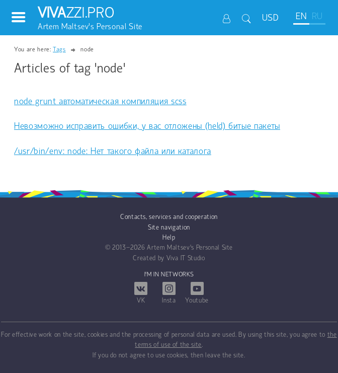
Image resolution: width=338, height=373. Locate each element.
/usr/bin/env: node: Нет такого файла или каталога (112, 152)
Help (169, 238)
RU (317, 17)
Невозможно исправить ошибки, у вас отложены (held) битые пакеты (147, 126)
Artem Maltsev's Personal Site (190, 248)
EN (301, 17)
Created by (148, 258)
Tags (59, 49)
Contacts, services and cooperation (169, 217)
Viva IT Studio (185, 258)
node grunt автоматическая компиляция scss (100, 102)
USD (270, 18)
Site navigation (169, 228)
